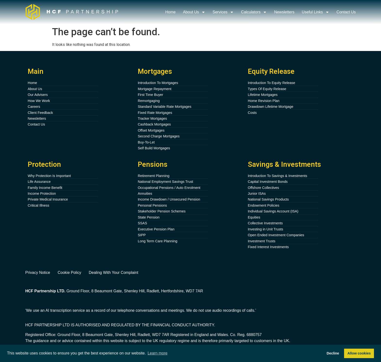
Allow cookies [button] (359, 353)
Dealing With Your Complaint (113, 272)
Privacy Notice (37, 272)
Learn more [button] (157, 353)
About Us (194, 12)
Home (170, 12)
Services (223, 12)
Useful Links (315, 12)
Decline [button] (333, 353)
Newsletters (284, 12)
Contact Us (346, 12)
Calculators (254, 12)
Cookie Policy (69, 272)
